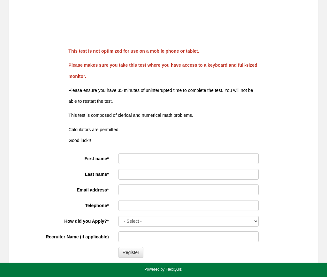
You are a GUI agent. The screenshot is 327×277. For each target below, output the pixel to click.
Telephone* (97, 205)
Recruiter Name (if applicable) (77, 236)
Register (131, 252)
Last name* (97, 174)
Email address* (93, 189)
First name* (96, 158)
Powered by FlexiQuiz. (163, 269)
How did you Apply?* (86, 221)
